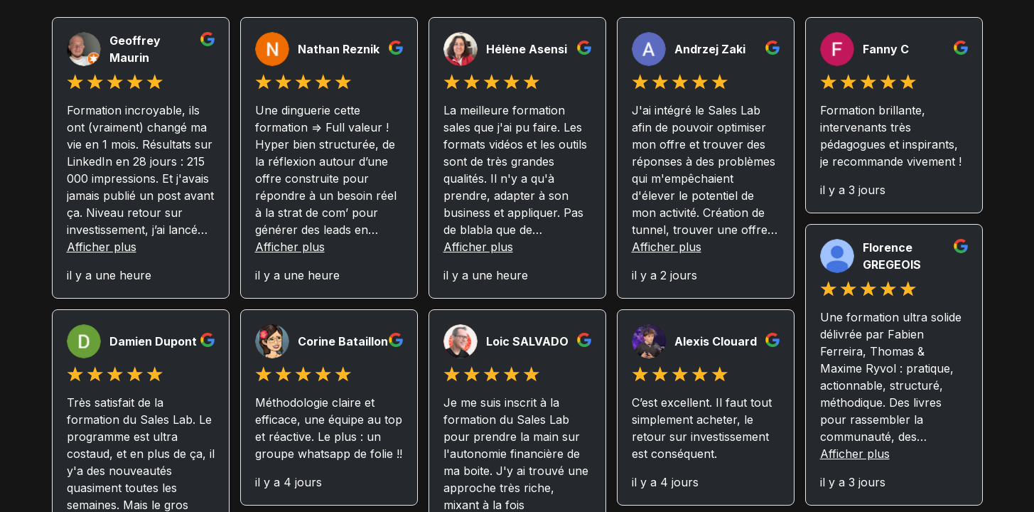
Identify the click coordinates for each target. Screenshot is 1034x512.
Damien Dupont (153, 341)
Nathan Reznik (338, 49)
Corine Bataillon (343, 341)
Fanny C (886, 49)
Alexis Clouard (715, 341)
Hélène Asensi (526, 49)
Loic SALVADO (527, 341)
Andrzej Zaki (709, 49)
